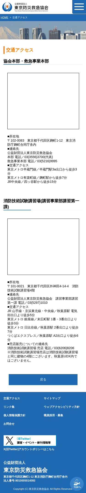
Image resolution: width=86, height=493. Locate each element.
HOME (4, 17)
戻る (43, 379)
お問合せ (8, 423)
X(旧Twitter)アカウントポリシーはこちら (28, 449)
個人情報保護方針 (14, 415)
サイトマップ (52, 398)
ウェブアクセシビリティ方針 (62, 406)
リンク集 (8, 406)
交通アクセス (11, 398)
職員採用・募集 (53, 415)
